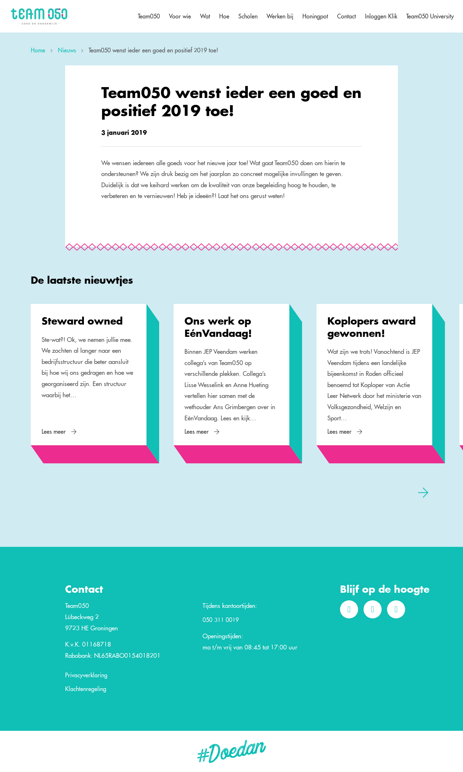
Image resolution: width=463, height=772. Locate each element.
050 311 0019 (221, 620)
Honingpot (315, 16)
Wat (205, 16)
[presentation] (423, 492)
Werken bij (280, 16)
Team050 (149, 16)
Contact (346, 16)
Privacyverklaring (86, 675)
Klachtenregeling (85, 689)
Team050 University (430, 16)
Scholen (248, 16)
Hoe (224, 16)
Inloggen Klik (381, 16)
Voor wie (180, 16)
